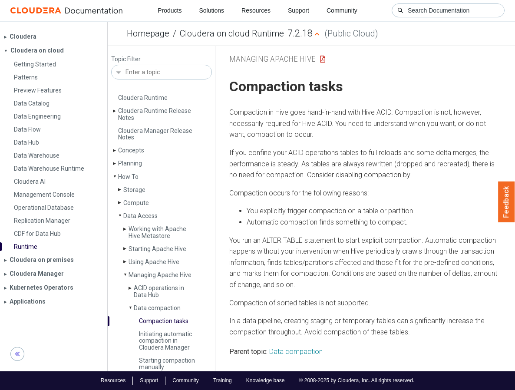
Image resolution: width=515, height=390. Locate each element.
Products (170, 10)
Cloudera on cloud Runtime (232, 33)
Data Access (140, 215)
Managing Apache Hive (160, 274)
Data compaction (157, 307)
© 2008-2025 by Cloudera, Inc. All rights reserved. (357, 380)
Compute (136, 202)
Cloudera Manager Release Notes (155, 134)
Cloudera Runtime (143, 97)
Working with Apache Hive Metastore (157, 232)
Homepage (148, 33)
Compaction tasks (163, 320)
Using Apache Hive (154, 261)
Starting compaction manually (167, 363)
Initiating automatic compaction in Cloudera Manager (165, 341)
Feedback (506, 202)
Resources (256, 10)
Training (222, 380)
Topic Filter (126, 59)
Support (298, 10)
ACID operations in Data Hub (159, 291)
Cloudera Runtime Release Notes (154, 114)
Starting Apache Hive (157, 248)
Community (342, 10)
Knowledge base (265, 380)
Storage (134, 189)
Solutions (211, 10)
